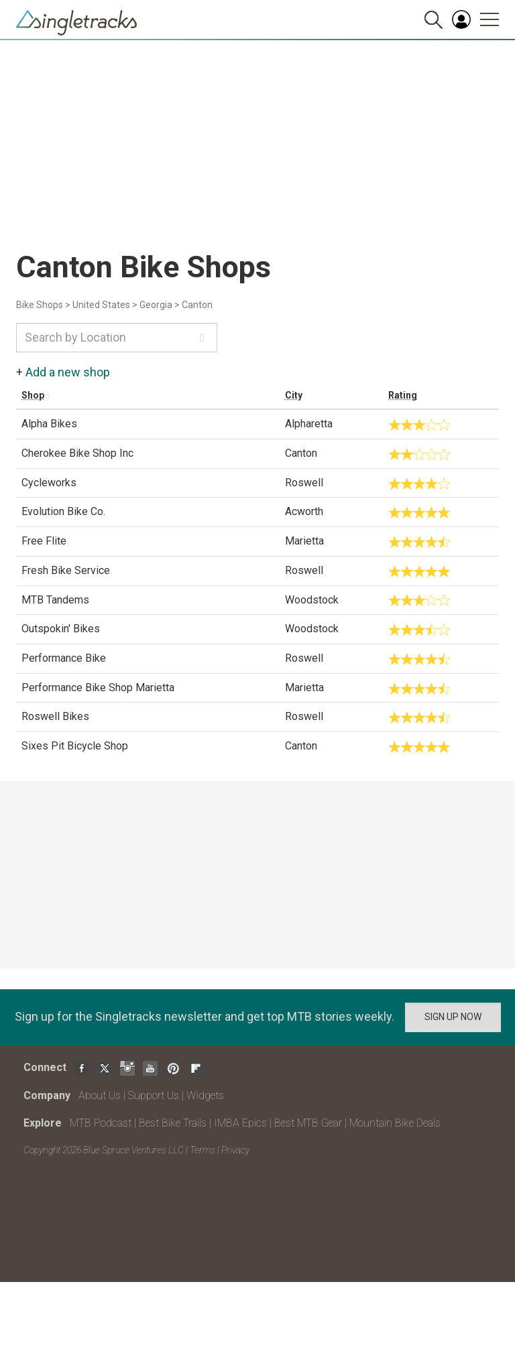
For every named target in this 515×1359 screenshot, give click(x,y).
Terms (202, 1150)
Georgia (155, 304)
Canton (197, 304)
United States (101, 304)
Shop (32, 395)
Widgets (205, 1095)
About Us (99, 1095)
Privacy (235, 1150)
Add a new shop (67, 372)
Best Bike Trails (173, 1123)
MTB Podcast (100, 1123)
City (293, 395)
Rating (402, 395)
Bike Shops (39, 304)
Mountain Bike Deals (395, 1123)
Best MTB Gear (308, 1123)
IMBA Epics (240, 1123)
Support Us (153, 1095)
